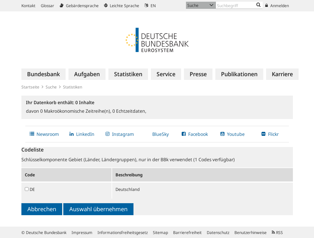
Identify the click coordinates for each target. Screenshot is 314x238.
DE (32, 189)
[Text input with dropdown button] (239, 5)
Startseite (30, 87)
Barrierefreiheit (187, 232)
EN (150, 5)
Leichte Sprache (121, 5)
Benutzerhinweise (250, 232)
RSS (277, 232)
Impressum (82, 232)
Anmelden (277, 5)
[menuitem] (43, 74)
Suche (51, 87)
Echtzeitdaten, (129, 111)
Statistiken (72, 87)
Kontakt (28, 5)
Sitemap (160, 232)
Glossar (47, 5)
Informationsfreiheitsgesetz (123, 232)
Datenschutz (218, 232)
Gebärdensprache (79, 5)
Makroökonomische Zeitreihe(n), (76, 111)
